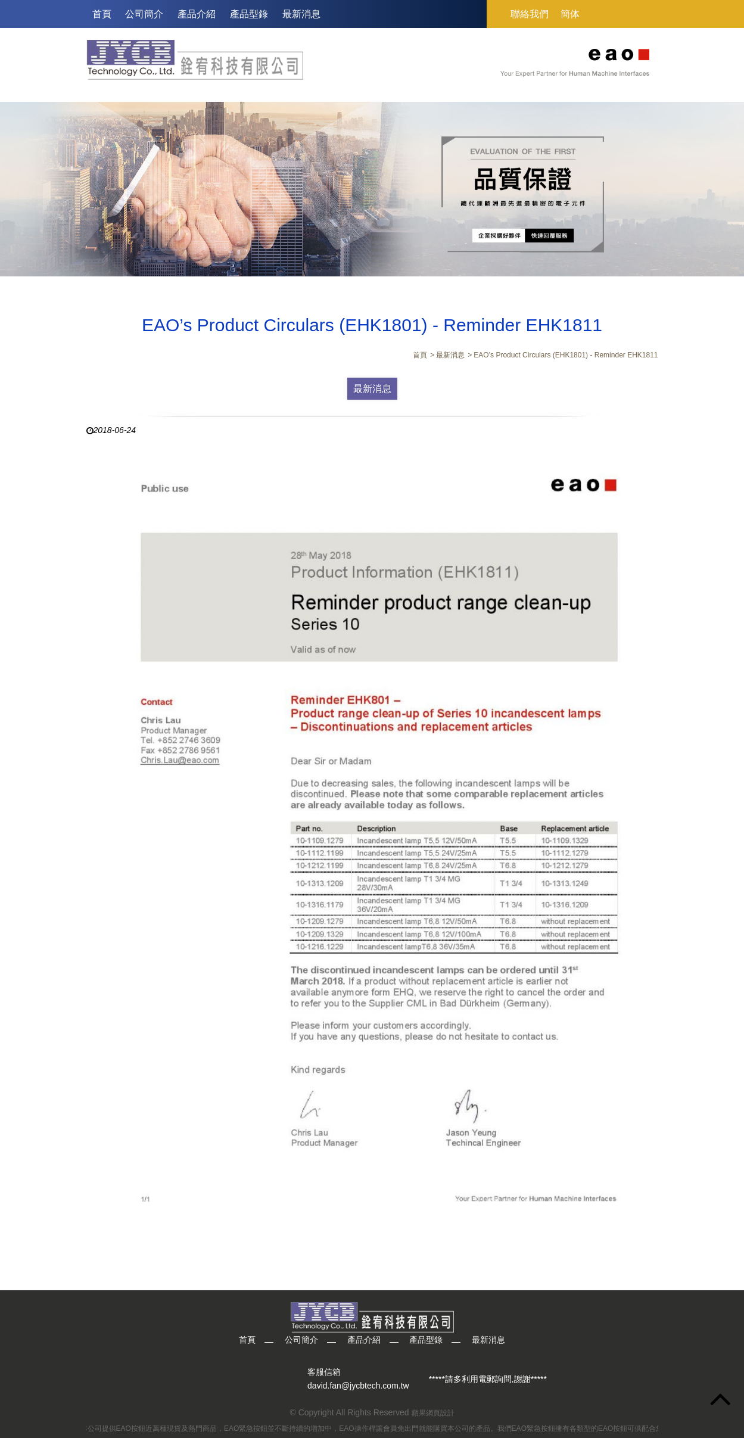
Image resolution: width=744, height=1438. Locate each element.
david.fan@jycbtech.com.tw (358, 1386)
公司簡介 (144, 14)
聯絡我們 (529, 14)
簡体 (570, 14)
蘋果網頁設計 (433, 1413)
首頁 (101, 14)
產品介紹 (197, 14)
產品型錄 (249, 14)
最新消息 (301, 14)
